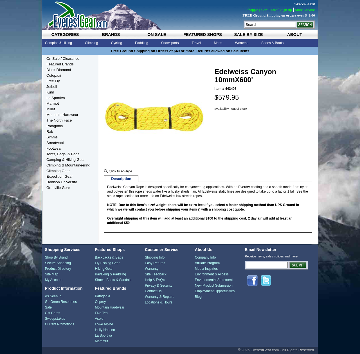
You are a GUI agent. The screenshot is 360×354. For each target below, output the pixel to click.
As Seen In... (54, 296)
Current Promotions (59, 324)
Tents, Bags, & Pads (62, 154)
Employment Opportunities (215, 291)
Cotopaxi (53, 75)
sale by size (248, 34)
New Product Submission (214, 285)
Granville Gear (58, 188)
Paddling (141, 43)
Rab (49, 131)
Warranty (151, 269)
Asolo (99, 319)
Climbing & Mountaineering (68, 165)
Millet (50, 109)
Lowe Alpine (104, 324)
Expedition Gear (59, 176)
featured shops (202, 34)
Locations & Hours (158, 302)
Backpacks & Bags (109, 257)
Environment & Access (212, 274)
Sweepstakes (55, 319)
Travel (196, 43)
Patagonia (54, 126)
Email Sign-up (281, 10)
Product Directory (58, 269)
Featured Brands (60, 64)
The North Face (59, 120)
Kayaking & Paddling (110, 274)
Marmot (52, 103)
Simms (52, 137)
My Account (53, 280)
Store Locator (305, 10)
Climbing (91, 43)
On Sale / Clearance (62, 58)
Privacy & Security (158, 285)
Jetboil (51, 86)
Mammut (101, 341)
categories (65, 34)
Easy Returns (155, 263)
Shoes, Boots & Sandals (113, 280)
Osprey (100, 302)
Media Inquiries (206, 269)
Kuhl (50, 92)
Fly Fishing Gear (107, 263)
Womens (241, 43)
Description (121, 179)
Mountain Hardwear (62, 115)
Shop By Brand (56, 257)
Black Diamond (58, 70)
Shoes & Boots (272, 43)
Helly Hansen (105, 330)
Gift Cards (52, 313)
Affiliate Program (207, 263)
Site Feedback (155, 274)
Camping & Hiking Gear (65, 159)
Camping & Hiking (58, 43)
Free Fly (53, 81)
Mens (218, 43)
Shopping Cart (256, 10)
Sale (48, 307)
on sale (156, 34)
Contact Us (153, 291)
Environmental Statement (214, 280)
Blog (198, 297)
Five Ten (101, 313)
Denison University (61, 182)
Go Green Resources (61, 302)
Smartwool (55, 143)
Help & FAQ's (155, 280)
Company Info (205, 257)
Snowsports (170, 43)
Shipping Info (155, 257)
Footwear (54, 148)
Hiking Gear (103, 269)
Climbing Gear (58, 171)
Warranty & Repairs (159, 297)
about (294, 34)
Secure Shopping (58, 263)
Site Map (51, 274)
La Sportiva (55, 98)
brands (111, 34)
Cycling (116, 43)
